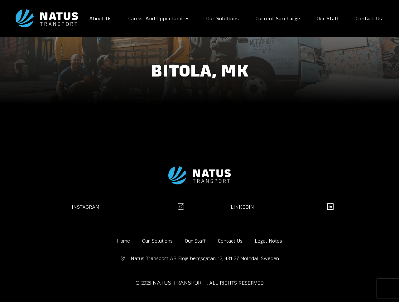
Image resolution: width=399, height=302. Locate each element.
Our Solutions (157, 240)
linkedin (242, 207)
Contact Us (230, 240)
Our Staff (195, 240)
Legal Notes (268, 240)
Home (123, 240)
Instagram (85, 207)
